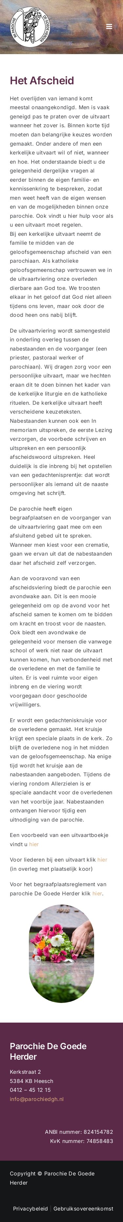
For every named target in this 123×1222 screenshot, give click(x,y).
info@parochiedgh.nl (37, 1099)
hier (34, 844)
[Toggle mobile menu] (109, 26)
